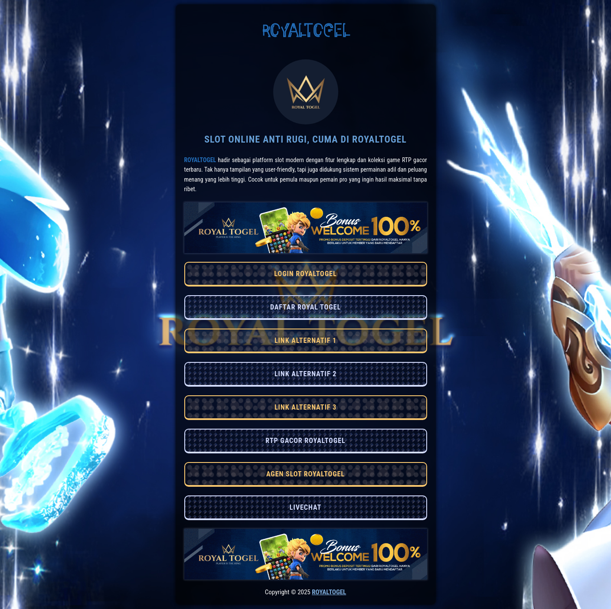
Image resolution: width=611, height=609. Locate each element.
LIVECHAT (305, 507)
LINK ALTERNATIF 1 (305, 340)
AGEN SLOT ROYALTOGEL (305, 474)
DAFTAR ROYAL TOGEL (305, 307)
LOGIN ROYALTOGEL (305, 274)
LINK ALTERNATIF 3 (305, 407)
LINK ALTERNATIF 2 (305, 374)
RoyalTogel (200, 159)
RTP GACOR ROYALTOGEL (305, 440)
